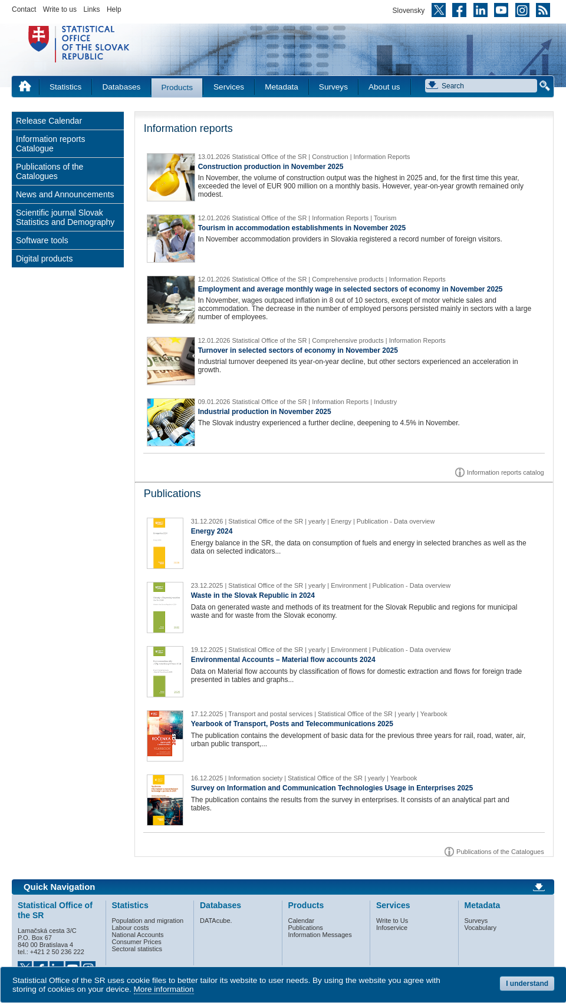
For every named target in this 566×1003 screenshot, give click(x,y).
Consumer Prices (137, 941)
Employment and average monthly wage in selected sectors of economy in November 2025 (350, 289)
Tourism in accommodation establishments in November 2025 (302, 228)
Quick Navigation (59, 887)
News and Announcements (65, 194)
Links (91, 9)
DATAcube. (216, 920)
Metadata (281, 86)
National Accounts (138, 934)
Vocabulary (480, 927)
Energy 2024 (212, 531)
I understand (527, 983)
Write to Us (392, 920)
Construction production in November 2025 (271, 167)
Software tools (42, 240)
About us (384, 86)
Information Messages (320, 934)
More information (164, 989)
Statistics (65, 86)
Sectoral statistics (137, 948)
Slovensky (409, 10)
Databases (121, 86)
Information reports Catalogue (50, 143)
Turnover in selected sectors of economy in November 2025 (298, 350)
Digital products (44, 258)
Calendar (301, 920)
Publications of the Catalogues (49, 171)
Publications (305, 927)
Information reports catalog (505, 472)
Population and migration (148, 920)
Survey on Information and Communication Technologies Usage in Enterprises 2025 (332, 788)
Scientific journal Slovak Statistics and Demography (65, 217)
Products (177, 87)
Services (228, 86)
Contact (24, 9)
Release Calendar (49, 120)
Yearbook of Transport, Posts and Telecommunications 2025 (292, 724)
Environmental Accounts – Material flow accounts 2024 (283, 660)
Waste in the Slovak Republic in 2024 (253, 595)
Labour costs (130, 927)
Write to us (60, 9)
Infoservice (391, 927)
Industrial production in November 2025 (264, 412)
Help (114, 9)
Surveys (333, 86)
